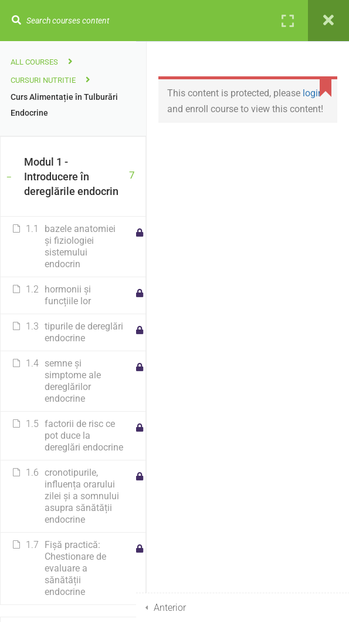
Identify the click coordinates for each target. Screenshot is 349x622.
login (313, 93)
